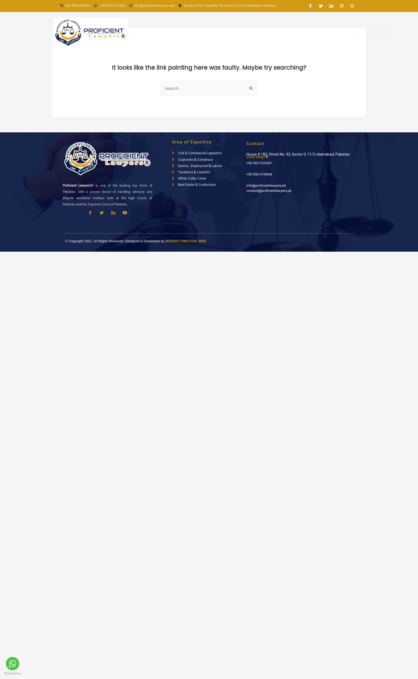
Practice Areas (241, 32)
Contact (308, 32)
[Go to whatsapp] (12, 663)
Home (163, 32)
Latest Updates (277, 32)
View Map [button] (274, 157)
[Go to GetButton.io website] (12, 673)
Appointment (355, 33)
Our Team (210, 32)
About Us (184, 32)
